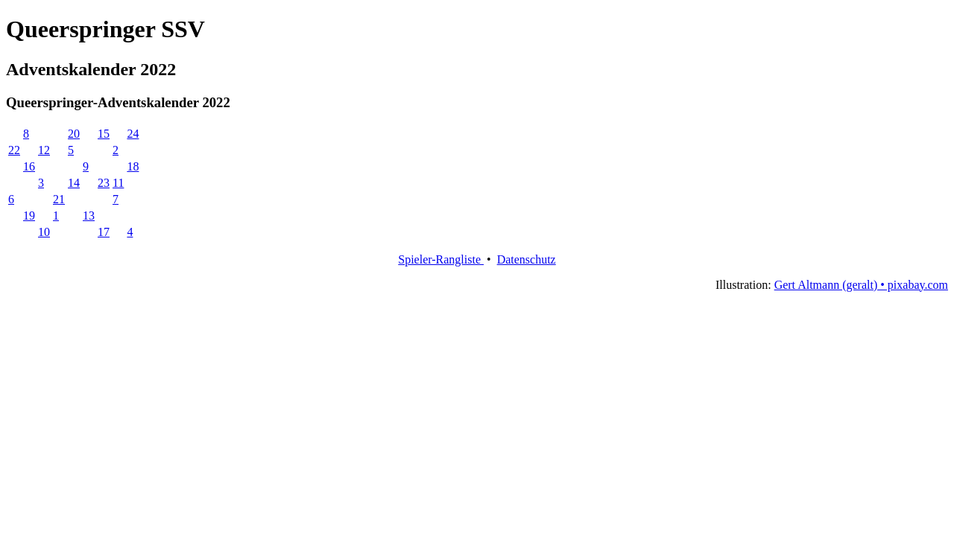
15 (104, 133)
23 (104, 182)
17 (104, 232)
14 (74, 182)
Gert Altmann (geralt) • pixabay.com (861, 284)
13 (89, 215)
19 (29, 215)
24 (133, 133)
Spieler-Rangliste (441, 259)
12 (44, 150)
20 (74, 133)
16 (29, 166)
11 (118, 182)
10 (44, 232)
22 (14, 150)
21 (59, 199)
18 (133, 166)
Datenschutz (526, 259)
